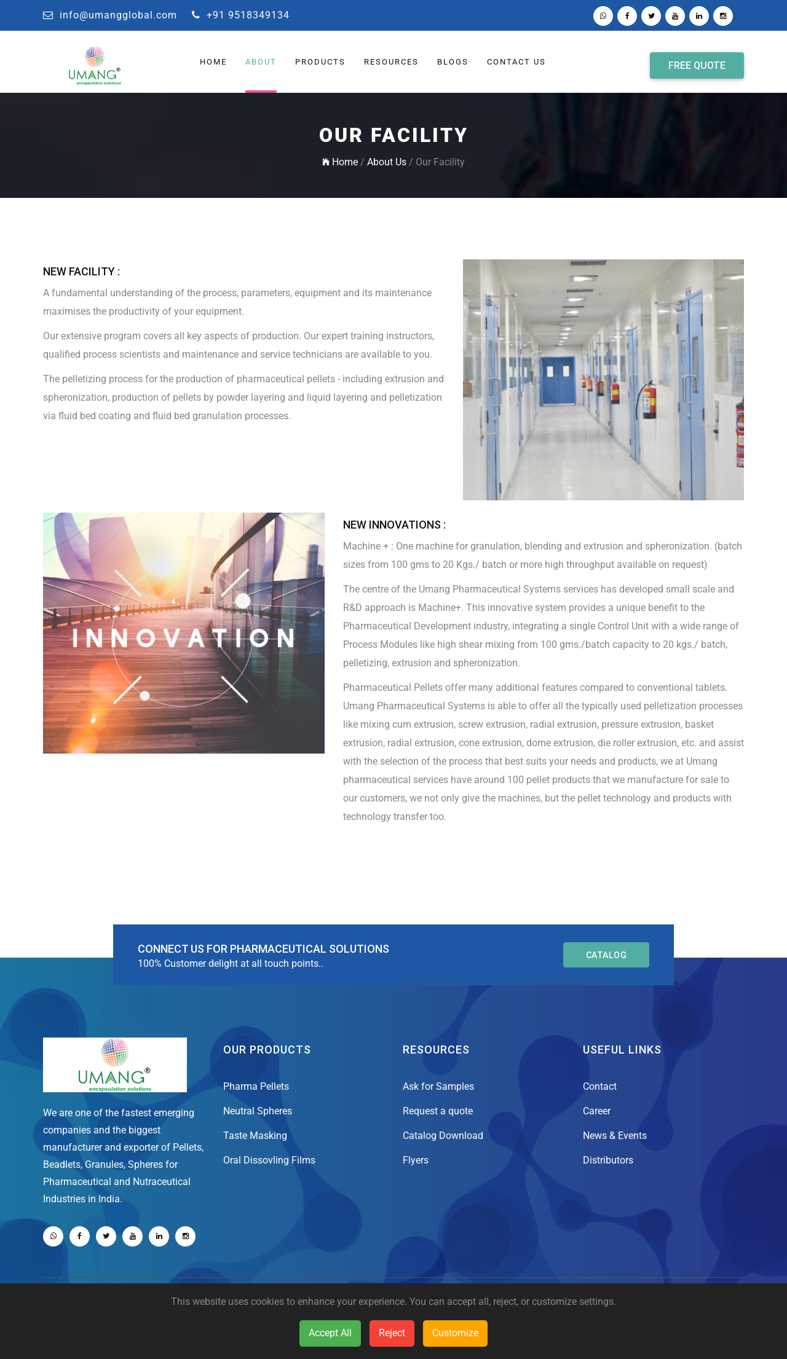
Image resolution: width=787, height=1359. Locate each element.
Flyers (416, 1160)
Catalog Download (443, 1135)
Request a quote (438, 1111)
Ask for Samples (438, 1086)
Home (340, 162)
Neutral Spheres (257, 1111)
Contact (600, 1086)
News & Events (615, 1135)
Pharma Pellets (256, 1086)
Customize (455, 1333)
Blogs (453, 61)
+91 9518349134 (241, 15)
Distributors (608, 1160)
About (261, 61)
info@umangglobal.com (110, 15)
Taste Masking (255, 1135)
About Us (386, 162)
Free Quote (697, 65)
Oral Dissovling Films (269, 1160)
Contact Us (516, 61)
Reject (392, 1333)
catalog (606, 954)
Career (597, 1111)
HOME (213, 61)
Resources (391, 61)
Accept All (330, 1333)
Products (320, 61)
